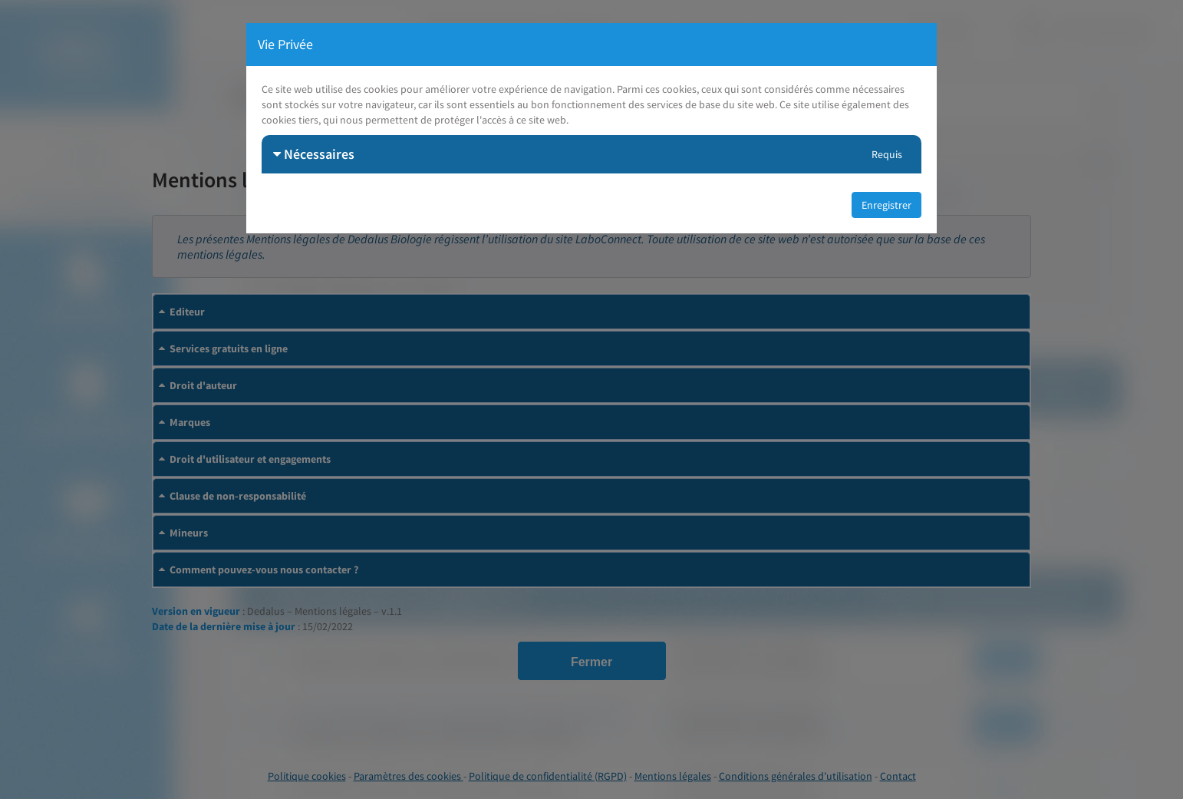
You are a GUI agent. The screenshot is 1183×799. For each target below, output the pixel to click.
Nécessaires (313, 154)
